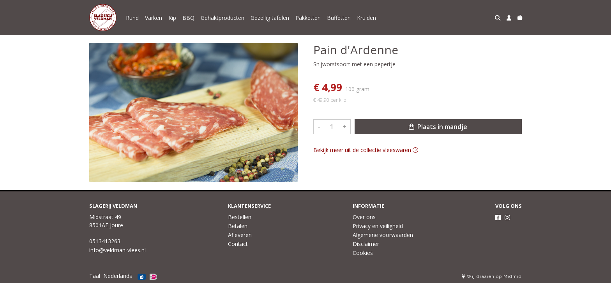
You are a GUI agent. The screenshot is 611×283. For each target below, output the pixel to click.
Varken (153, 17)
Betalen (237, 226)
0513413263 (104, 241)
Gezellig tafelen (270, 17)
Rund (132, 17)
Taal (94, 275)
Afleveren (240, 235)
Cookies (363, 252)
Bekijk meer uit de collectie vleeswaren (365, 150)
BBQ (188, 17)
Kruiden (366, 17)
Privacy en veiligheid (378, 226)
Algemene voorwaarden (383, 235)
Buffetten (339, 17)
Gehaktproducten (222, 17)
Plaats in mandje (438, 126)
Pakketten (308, 17)
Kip (172, 17)
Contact (238, 244)
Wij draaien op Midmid (492, 276)
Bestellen (239, 217)
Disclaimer (366, 244)
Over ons (364, 217)
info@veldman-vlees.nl (117, 250)
